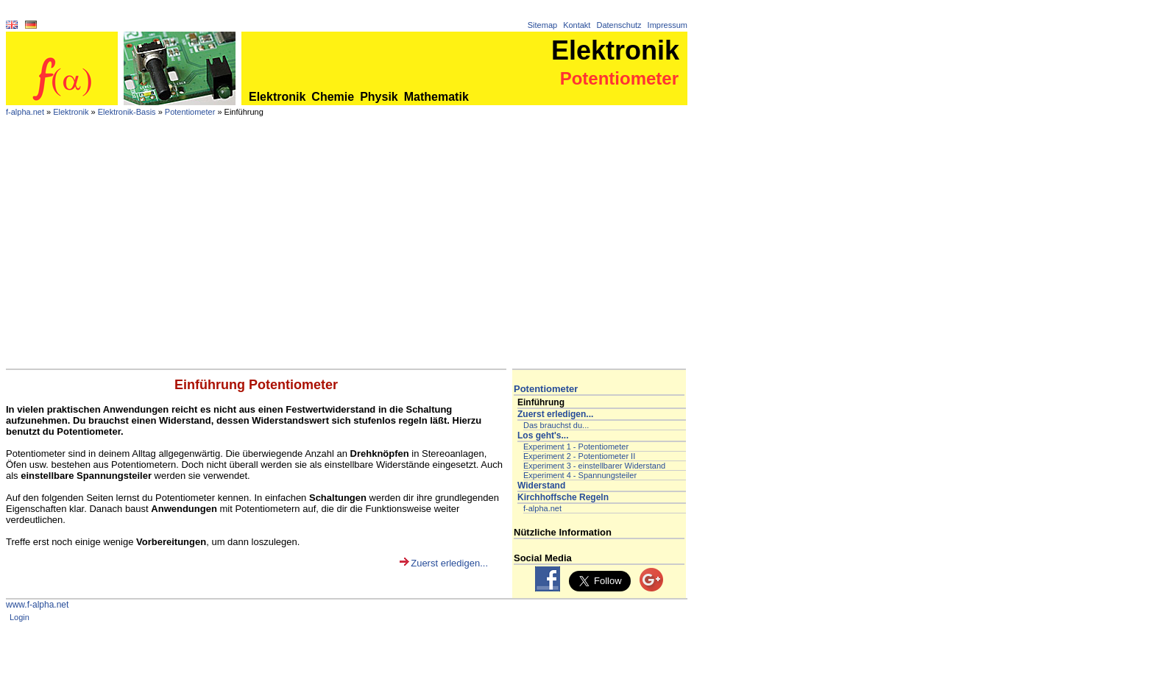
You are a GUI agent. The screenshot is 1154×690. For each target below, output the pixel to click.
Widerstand (541, 485)
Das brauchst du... (556, 425)
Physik (379, 96)
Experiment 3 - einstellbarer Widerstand (594, 465)
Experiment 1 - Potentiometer (576, 446)
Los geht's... (543, 435)
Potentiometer (190, 111)
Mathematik (436, 96)
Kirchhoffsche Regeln (563, 497)
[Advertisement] (346, 258)
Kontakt (576, 25)
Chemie (332, 96)
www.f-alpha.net (37, 605)
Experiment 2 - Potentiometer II (579, 456)
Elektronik (277, 96)
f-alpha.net (25, 111)
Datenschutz (618, 25)
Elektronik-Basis (127, 111)
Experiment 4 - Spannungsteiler (580, 475)
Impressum (667, 25)
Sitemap (542, 25)
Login (19, 617)
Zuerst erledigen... (449, 563)
